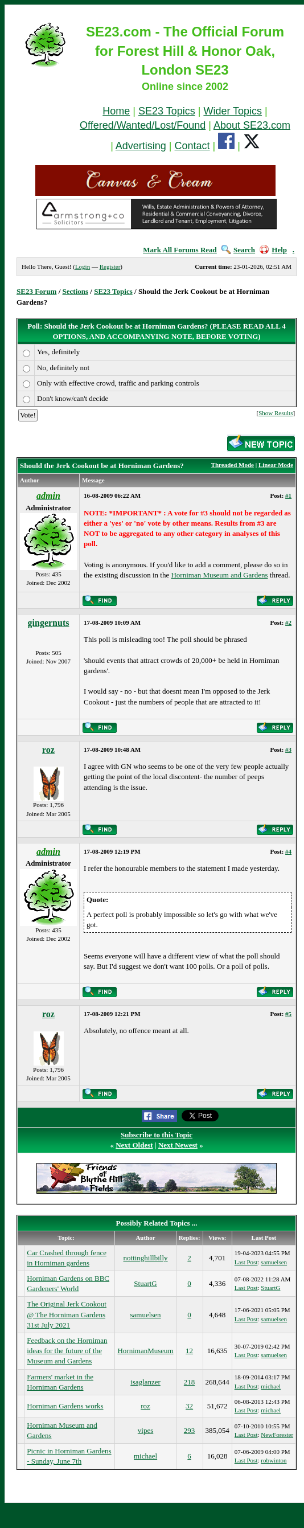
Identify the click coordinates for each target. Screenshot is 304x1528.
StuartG (145, 1283)
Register (110, 266)
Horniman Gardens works (65, 1406)
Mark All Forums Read (180, 249)
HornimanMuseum (145, 1350)
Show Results (275, 412)
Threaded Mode (232, 464)
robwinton (273, 1460)
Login (82, 266)
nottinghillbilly (146, 1257)
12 (189, 1350)
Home (116, 111)
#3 (288, 749)
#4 (288, 851)
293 (189, 1430)
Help (273, 249)
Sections (76, 291)
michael (271, 1386)
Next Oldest (134, 1145)
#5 (288, 1013)
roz (48, 750)
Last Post (246, 1262)
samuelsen (274, 1262)
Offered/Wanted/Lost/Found (143, 125)
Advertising (141, 145)
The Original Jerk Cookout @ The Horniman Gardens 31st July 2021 (66, 1314)
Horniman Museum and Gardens (219, 575)
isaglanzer (145, 1382)
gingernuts (48, 623)
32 (189, 1406)
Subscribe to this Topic (156, 1134)
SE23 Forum (36, 291)
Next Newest (178, 1145)
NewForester (277, 1434)
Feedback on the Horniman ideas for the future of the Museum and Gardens (67, 1350)
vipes (145, 1430)
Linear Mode (275, 464)
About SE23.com (251, 125)
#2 (288, 622)
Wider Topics (232, 111)
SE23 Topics (166, 111)
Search (238, 249)
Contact (192, 145)
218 (189, 1382)
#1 (288, 495)
